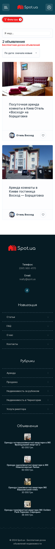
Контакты (12, 344)
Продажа (12, 382)
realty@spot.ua (27, 279)
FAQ (9, 326)
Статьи (11, 317)
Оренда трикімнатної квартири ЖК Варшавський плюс (27, 488)
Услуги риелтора (16, 409)
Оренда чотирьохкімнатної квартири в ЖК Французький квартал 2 (27, 444)
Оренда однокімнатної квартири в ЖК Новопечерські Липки (27, 466)
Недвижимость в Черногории (24, 400)
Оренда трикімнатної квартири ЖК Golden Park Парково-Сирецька (27, 511)
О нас (10, 335)
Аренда (11, 373)
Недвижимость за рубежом (23, 391)
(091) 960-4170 (27, 268)
